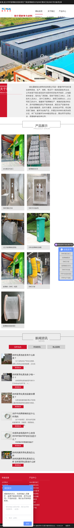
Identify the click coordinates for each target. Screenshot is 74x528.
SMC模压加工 (34, 482)
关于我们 (51, 11)
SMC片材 (32, 287)
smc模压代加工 (8, 169)
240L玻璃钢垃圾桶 (35, 247)
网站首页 (39, 11)
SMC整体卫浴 (8, 208)
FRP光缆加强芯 (34, 505)
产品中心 (62, 11)
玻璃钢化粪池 (33, 494)
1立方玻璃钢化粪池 (9, 247)
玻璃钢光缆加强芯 (9, 326)
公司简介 (5, 482)
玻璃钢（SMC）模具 (10, 287)
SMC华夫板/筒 (34, 208)
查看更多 (18, 368)
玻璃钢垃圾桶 (33, 496)
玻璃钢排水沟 (33, 169)
